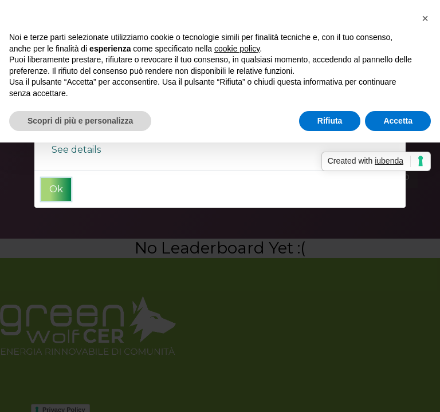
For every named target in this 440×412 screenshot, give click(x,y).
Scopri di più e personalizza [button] (80, 120)
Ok (56, 189)
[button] (425, 18)
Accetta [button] (397, 120)
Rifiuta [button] (330, 120)
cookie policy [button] (237, 48)
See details (76, 149)
